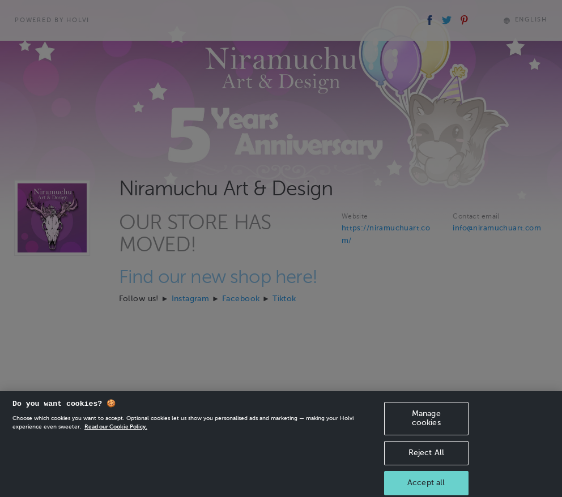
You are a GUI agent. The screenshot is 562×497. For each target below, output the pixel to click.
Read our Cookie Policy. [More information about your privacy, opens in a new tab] (115, 432)
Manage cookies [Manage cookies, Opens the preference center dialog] (426, 423)
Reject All (426, 457)
